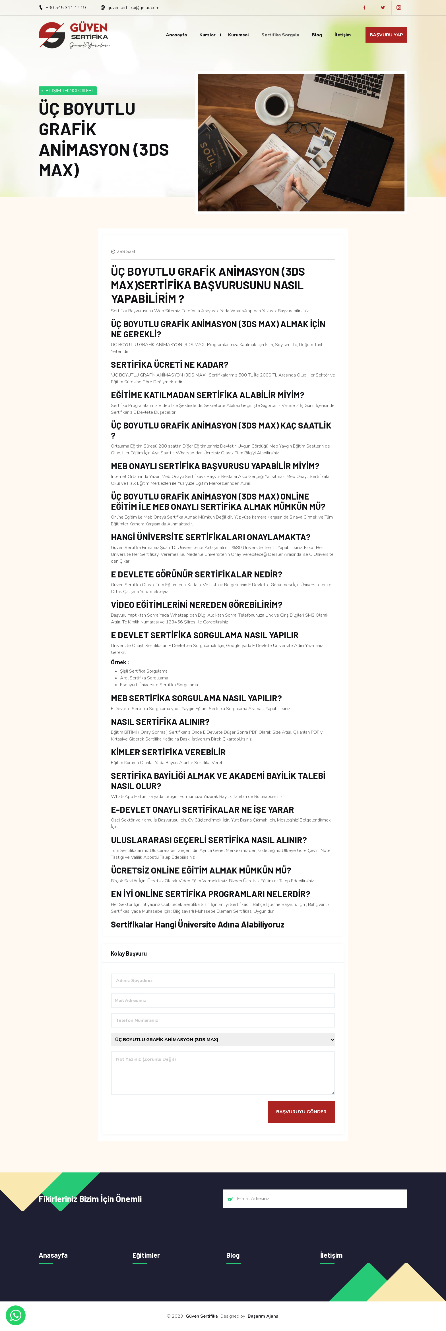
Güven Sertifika (202, 1316)
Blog (317, 35)
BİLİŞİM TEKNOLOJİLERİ (69, 91)
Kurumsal (238, 35)
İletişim (342, 35)
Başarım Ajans (263, 1316)
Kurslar (207, 35)
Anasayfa (176, 35)
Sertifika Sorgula (280, 35)
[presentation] (154, 1112)
